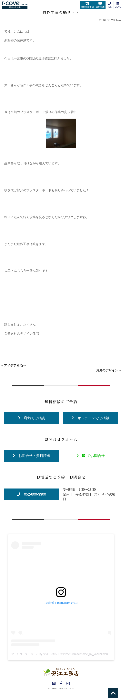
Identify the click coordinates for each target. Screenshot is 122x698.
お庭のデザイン (107, 370)
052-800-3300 (31, 494)
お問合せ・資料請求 (31, 456)
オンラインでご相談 (90, 418)
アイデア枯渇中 (15, 365)
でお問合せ (90, 456)
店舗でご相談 (31, 418)
